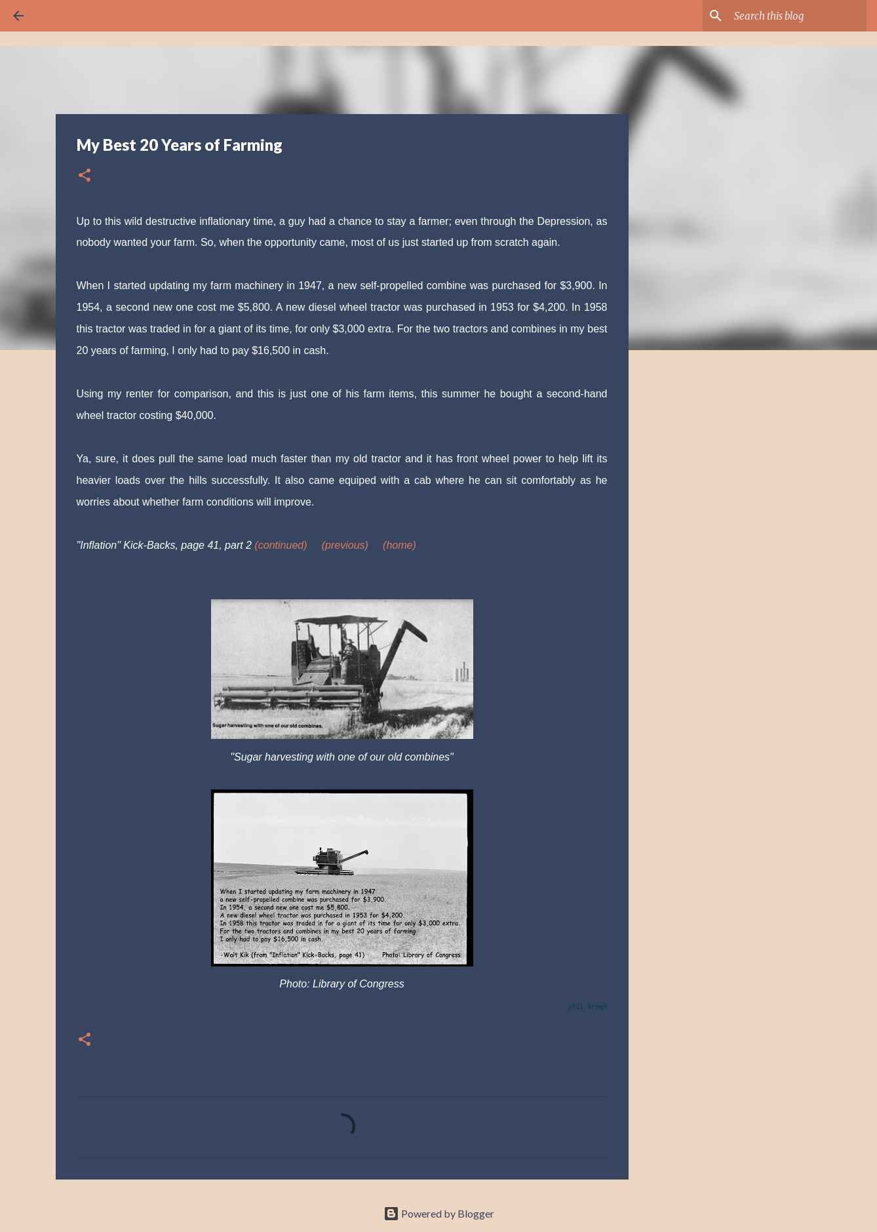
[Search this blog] (798, 15)
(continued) (280, 545)
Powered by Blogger (438, 1213)
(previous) (345, 545)
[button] (84, 176)
